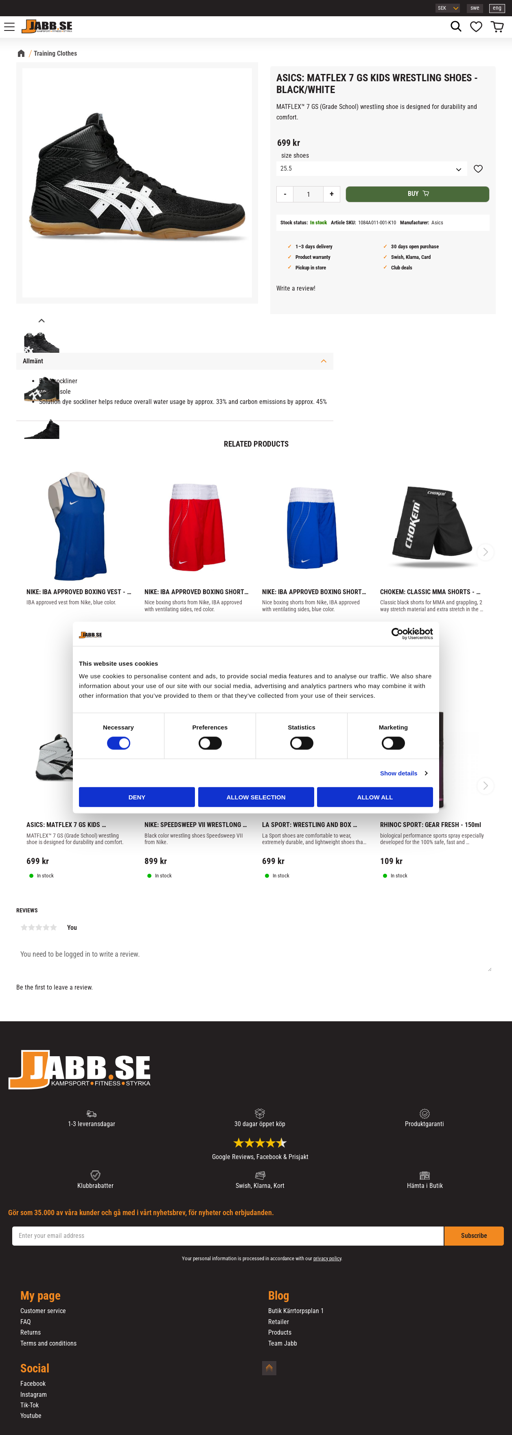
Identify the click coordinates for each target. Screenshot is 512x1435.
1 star (24, 927)
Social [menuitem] (34, 1368)
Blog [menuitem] (278, 1296)
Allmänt (33, 361)
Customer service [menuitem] (43, 1311)
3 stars (38, 927)
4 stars (46, 927)
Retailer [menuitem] (278, 1322)
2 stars (31, 927)
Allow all (375, 797)
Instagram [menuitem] (33, 1394)
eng (497, 7)
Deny (137, 797)
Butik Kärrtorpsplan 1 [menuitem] (296, 1311)
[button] (14, 27)
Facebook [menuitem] (33, 1383)
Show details (399, 772)
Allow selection (256, 797)
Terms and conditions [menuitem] (48, 1343)
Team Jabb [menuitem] (282, 1343)
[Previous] (40, 321)
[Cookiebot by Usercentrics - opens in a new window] (397, 633)
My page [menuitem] (40, 1296)
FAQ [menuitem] (25, 1322)
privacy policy (327, 1258)
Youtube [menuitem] (31, 1416)
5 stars (53, 927)
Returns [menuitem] (30, 1332)
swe (474, 7)
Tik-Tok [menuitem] (29, 1405)
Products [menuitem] (279, 1332)
